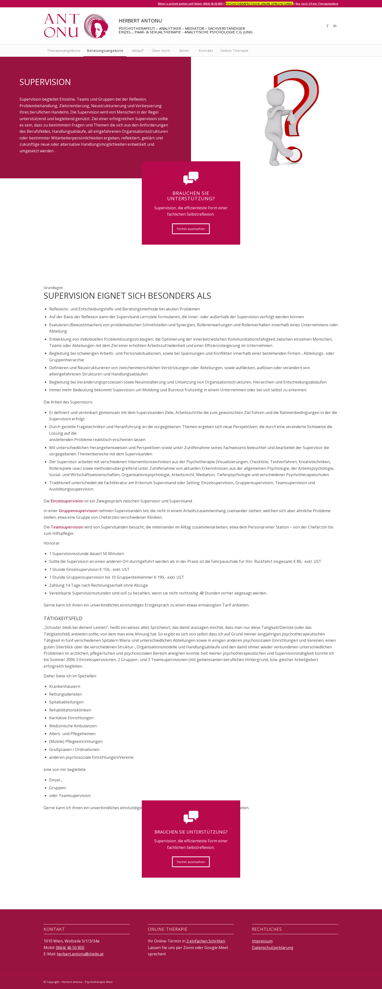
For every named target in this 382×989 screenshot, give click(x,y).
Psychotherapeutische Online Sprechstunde (259, 3)
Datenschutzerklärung (272, 947)
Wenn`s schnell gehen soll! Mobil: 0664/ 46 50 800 (190, 3)
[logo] (76, 26)
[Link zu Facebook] (327, 25)
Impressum (262, 941)
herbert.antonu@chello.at (80, 954)
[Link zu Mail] (334, 25)
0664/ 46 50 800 (70, 947)
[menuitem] (64, 50)
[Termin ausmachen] (191, 228)
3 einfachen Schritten (205, 941)
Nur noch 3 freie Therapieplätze (317, 3)
